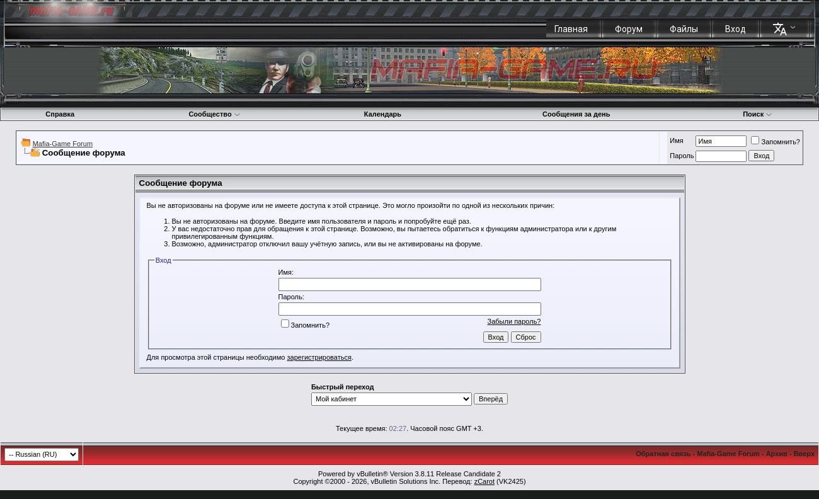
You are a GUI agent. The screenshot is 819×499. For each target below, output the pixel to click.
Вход (735, 29)
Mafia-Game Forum (63, 143)
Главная (571, 29)
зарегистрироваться (319, 357)
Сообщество (214, 114)
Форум (629, 29)
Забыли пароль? (514, 321)
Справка (59, 114)
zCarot (484, 481)
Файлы (684, 29)
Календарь (382, 114)
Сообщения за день (576, 114)
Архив (777, 453)
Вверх (804, 453)
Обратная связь (663, 453)
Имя (676, 140)
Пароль (682, 155)
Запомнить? (775, 142)
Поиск (757, 114)
